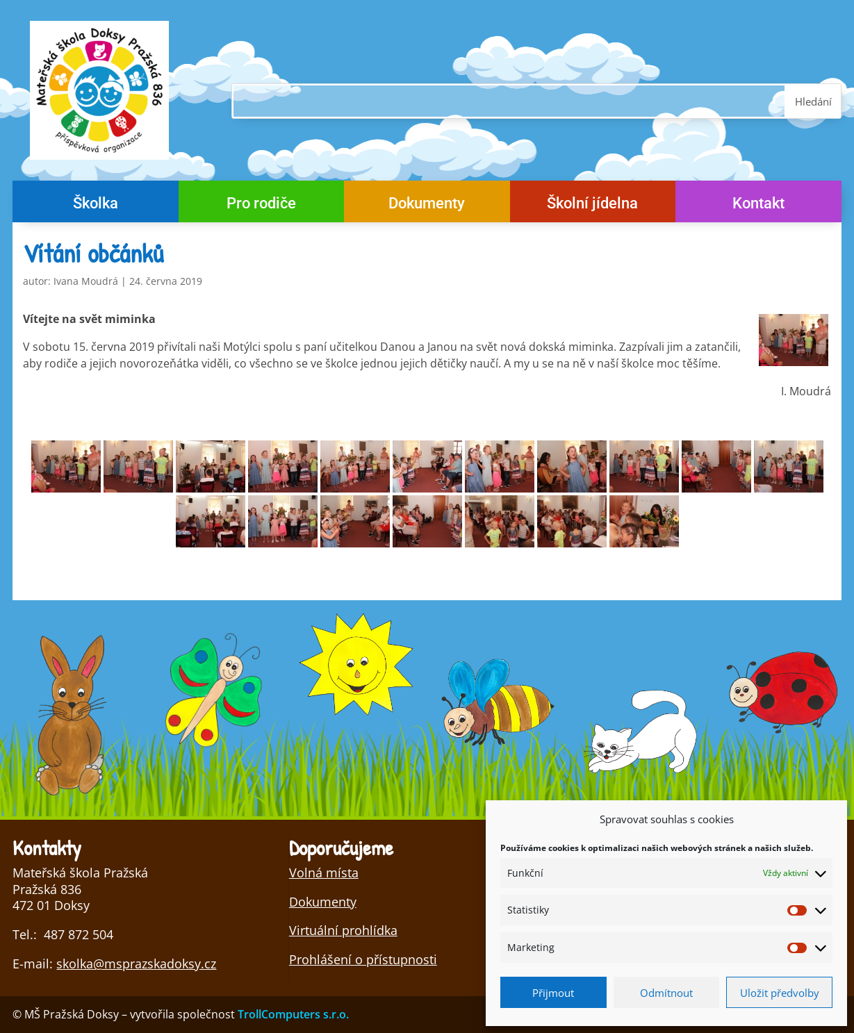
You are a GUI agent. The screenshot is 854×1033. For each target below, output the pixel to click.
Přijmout (553, 993)
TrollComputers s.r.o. (293, 1014)
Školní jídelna (592, 205)
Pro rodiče (261, 205)
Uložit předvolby (779, 993)
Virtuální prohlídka (343, 930)
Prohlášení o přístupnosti (363, 959)
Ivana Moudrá (86, 281)
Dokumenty (426, 205)
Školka (95, 205)
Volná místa (324, 872)
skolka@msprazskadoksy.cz (136, 963)
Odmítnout (666, 993)
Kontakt (758, 205)
